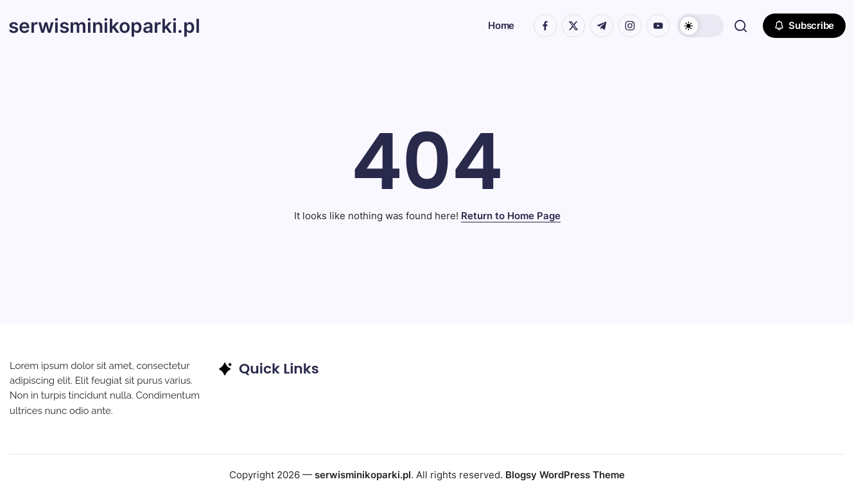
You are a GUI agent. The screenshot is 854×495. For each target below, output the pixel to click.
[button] (699, 25)
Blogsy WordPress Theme (565, 475)
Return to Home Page (511, 216)
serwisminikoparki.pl (106, 25)
